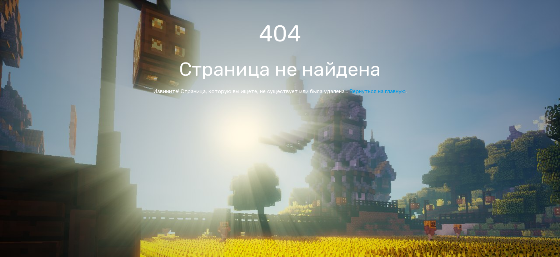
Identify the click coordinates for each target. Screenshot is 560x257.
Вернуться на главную (377, 91)
